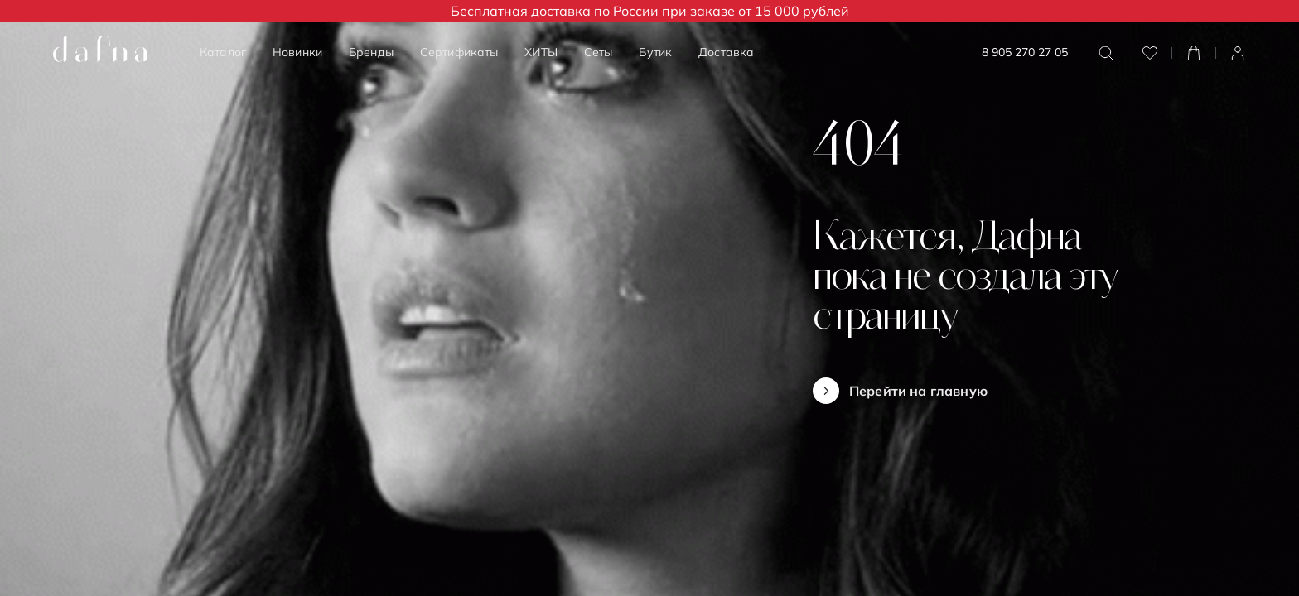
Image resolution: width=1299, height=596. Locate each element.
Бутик (655, 52)
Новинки (297, 52)
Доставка (726, 52)
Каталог (223, 52)
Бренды (371, 52)
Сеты (598, 52)
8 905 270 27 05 (1025, 53)
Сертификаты (459, 52)
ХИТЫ (541, 52)
